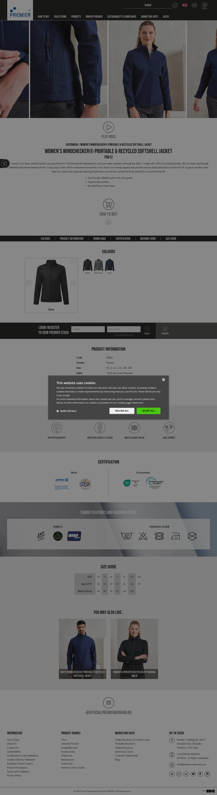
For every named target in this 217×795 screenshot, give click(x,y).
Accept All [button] (148, 410)
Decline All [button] (121, 410)
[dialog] (108, 397)
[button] (66, 411)
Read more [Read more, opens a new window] (138, 402)
